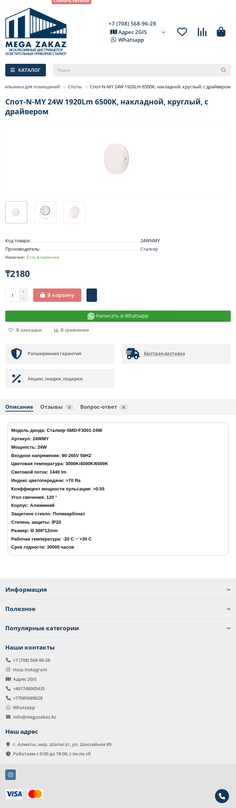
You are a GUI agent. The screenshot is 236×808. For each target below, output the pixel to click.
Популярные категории (118, 628)
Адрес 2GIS (128, 32)
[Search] (142, 70)
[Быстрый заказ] (91, 295)
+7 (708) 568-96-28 (132, 23)
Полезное (118, 609)
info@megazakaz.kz (34, 717)
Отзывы (56, 406)
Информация (118, 589)
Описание (19, 406)
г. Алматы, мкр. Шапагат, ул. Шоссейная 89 (62, 744)
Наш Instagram (30, 669)
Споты (75, 86)
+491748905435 (29, 688)
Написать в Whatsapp (118, 316)
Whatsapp (126, 40)
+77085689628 (27, 698)
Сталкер (149, 249)
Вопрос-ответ (103, 406)
